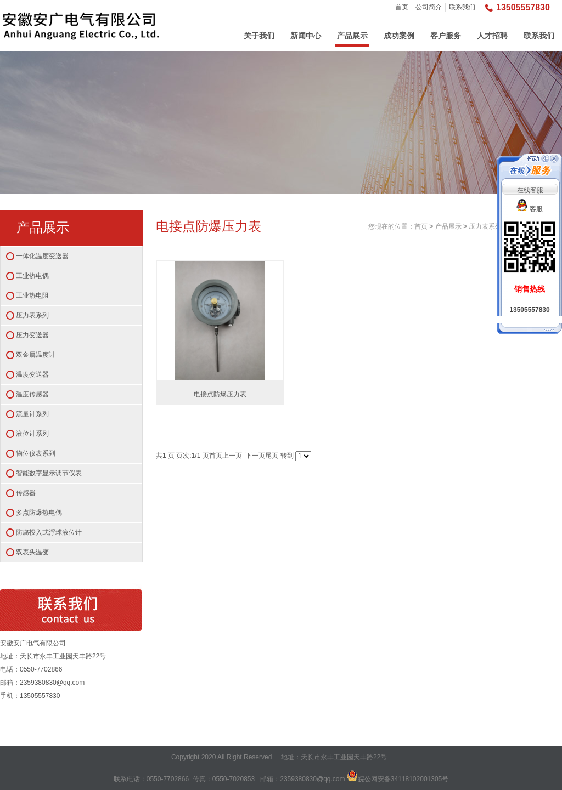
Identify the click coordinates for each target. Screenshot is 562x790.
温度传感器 (32, 394)
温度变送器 (32, 374)
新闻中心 (305, 35)
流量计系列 (32, 414)
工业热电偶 (32, 276)
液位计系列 (32, 433)
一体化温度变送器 (42, 256)
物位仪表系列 (35, 453)
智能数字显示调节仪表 (49, 473)
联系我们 (462, 7)
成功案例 (399, 35)
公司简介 (428, 7)
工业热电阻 (32, 295)
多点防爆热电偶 (39, 512)
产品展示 (352, 35)
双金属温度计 (35, 355)
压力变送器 (32, 335)
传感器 (26, 493)
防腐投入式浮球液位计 (49, 532)
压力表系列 (32, 315)
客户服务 (445, 35)
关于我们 (259, 35)
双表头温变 (32, 552)
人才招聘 (492, 35)
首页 (401, 7)
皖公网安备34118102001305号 (403, 779)
